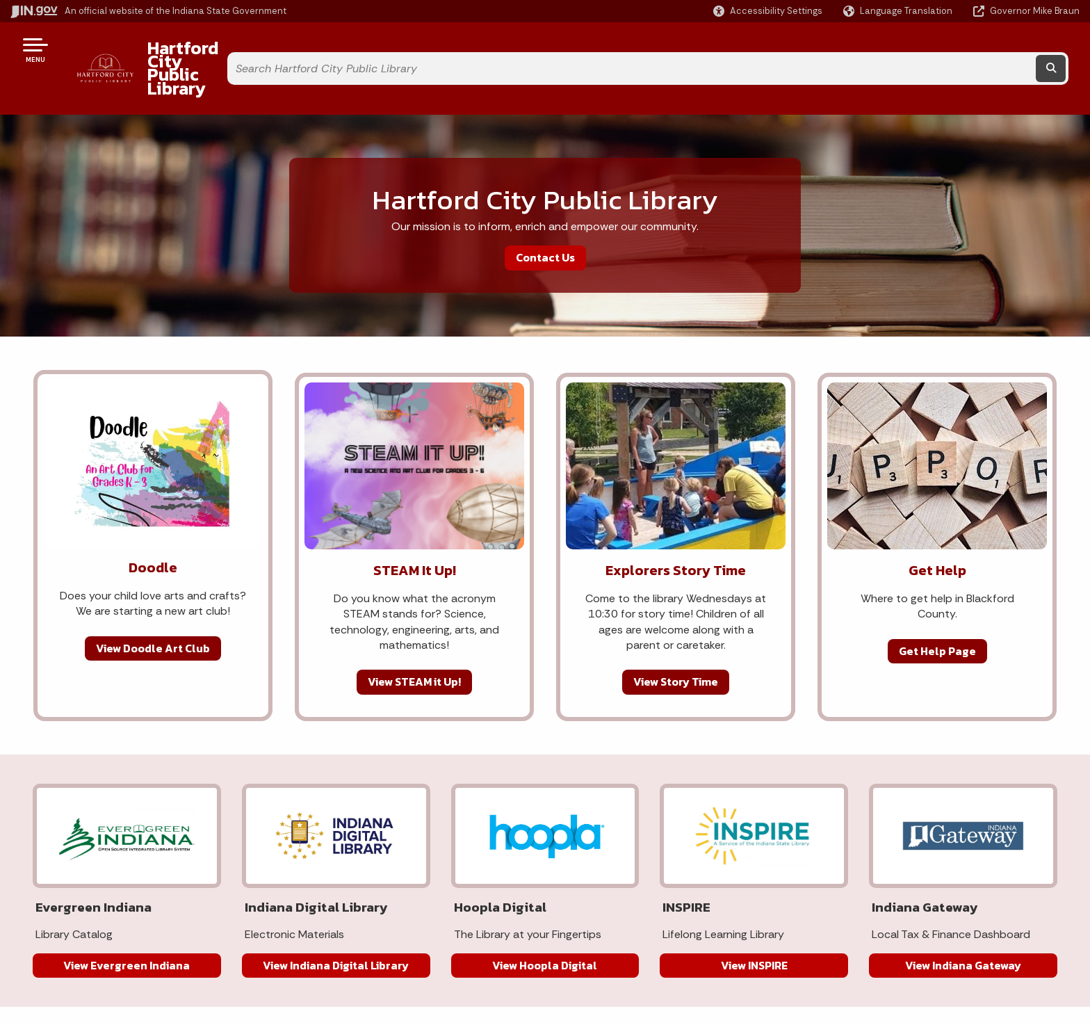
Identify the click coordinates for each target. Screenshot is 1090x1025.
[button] (767, 10)
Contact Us (545, 220)
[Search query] (944, 49)
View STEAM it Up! (414, 644)
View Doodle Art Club (153, 610)
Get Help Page (937, 613)
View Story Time (675, 644)
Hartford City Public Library (243, 49)
